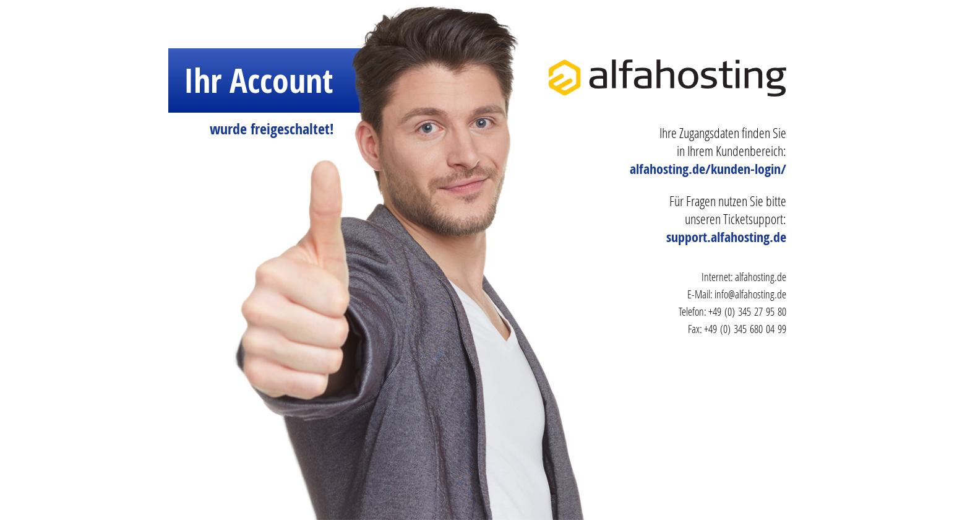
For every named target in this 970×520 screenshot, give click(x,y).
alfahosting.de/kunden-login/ (708, 169)
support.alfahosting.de (726, 237)
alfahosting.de (760, 276)
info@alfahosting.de (750, 294)
